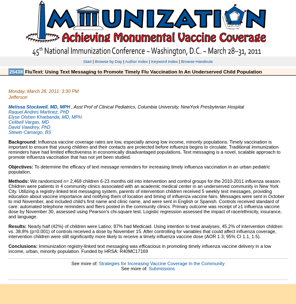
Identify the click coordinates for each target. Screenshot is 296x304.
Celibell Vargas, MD (28, 122)
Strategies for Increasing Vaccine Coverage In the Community (162, 263)
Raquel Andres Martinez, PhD (38, 111)
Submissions (162, 268)
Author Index (136, 61)
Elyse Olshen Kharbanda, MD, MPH (45, 116)
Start (87, 61)
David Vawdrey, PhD (29, 127)
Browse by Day (108, 61)
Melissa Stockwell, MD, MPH (39, 106)
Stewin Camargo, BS (29, 132)
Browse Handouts (197, 61)
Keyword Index (164, 61)
